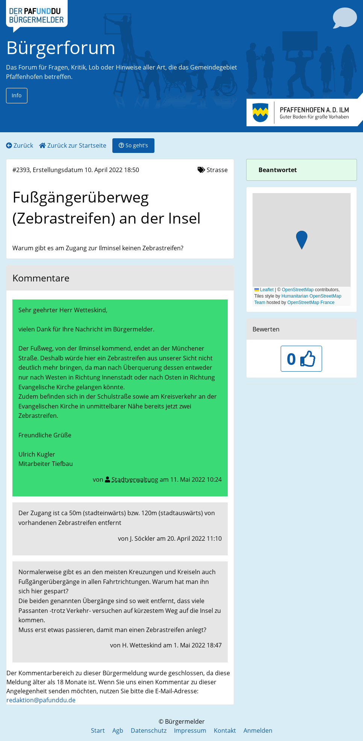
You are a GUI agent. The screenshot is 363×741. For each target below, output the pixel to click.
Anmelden (258, 730)
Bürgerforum (61, 47)
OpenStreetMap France (310, 302)
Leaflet (264, 289)
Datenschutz (148, 730)
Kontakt (225, 730)
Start (98, 730)
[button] (301, 241)
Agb (117, 730)
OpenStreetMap (298, 289)
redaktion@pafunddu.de (41, 700)
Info (16, 95)
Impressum (190, 730)
